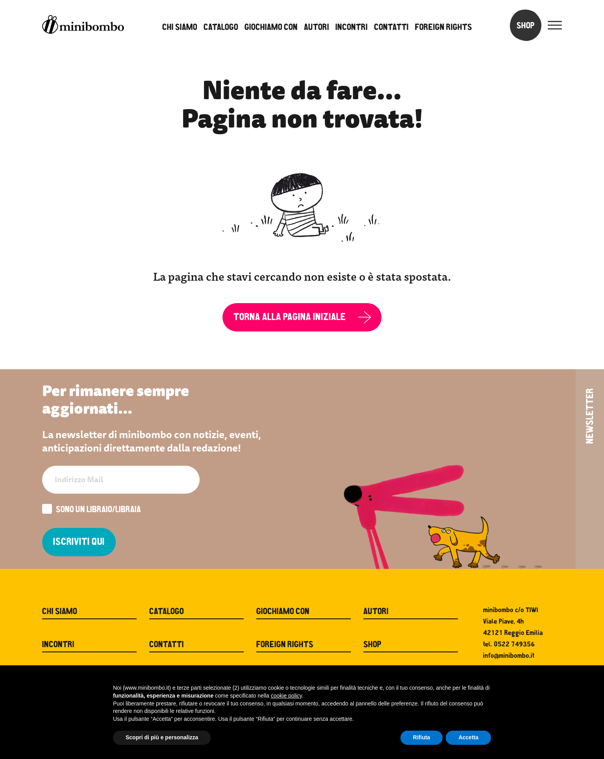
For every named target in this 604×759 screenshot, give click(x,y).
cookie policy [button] (286, 695)
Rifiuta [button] (421, 737)
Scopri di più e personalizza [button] (162, 737)
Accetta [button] (468, 737)
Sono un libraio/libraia (91, 510)
